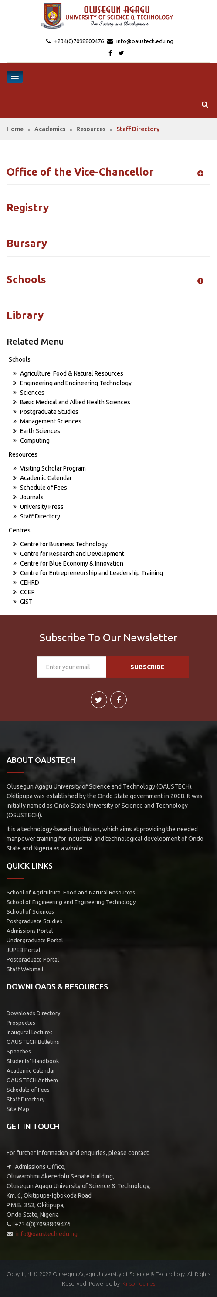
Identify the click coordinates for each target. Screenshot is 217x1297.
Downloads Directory (33, 1013)
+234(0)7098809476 (78, 41)
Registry (28, 207)
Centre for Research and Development (68, 553)
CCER (24, 592)
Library (25, 315)
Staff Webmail (25, 969)
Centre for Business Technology (60, 544)
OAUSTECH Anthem (32, 1080)
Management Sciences (47, 421)
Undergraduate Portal (35, 940)
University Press (38, 506)
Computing (31, 440)
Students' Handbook (33, 1061)
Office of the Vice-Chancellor (80, 172)
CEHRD (26, 582)
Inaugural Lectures (30, 1032)
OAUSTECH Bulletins (33, 1042)
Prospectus (21, 1022)
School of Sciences (30, 911)
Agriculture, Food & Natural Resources (68, 373)
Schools (26, 279)
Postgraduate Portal (33, 959)
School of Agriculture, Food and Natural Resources (71, 892)
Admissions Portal (30, 931)
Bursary (27, 243)
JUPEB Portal (23, 950)
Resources (90, 128)
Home (15, 128)
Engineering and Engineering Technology (72, 382)
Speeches (19, 1051)
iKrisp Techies (138, 1283)
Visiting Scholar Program (49, 468)
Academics (49, 128)
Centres (20, 530)
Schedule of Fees (40, 487)
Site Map (18, 1109)
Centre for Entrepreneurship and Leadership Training (88, 572)
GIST (23, 601)
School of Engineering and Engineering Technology (71, 902)
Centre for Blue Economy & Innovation (68, 563)
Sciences (28, 392)
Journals (28, 497)
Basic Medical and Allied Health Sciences (71, 402)
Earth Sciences (36, 430)
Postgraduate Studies (45, 411)
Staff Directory (36, 516)
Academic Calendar (42, 477)
